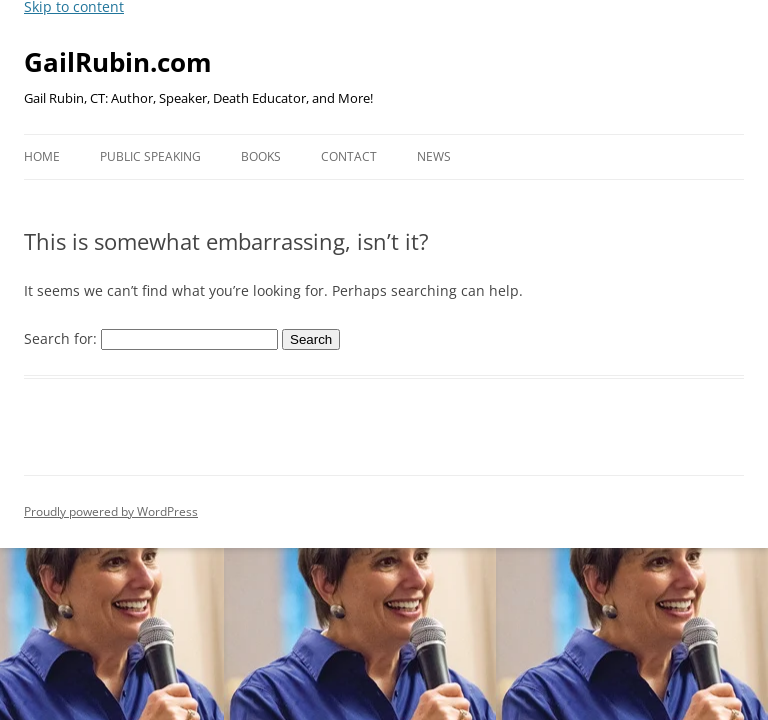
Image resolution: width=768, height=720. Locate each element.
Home (42, 156)
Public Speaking (150, 156)
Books (261, 156)
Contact (349, 156)
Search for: (60, 338)
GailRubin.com (118, 62)
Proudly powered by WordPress (111, 511)
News (434, 156)
